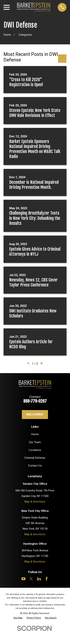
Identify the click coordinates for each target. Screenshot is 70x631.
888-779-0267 (35, 401)
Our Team (35, 442)
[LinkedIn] (39, 579)
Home (35, 434)
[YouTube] (23, 579)
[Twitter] (31, 579)
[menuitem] (18, 617)
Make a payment (35, 414)
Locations (35, 450)
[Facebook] (47, 579)
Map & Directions (34, 501)
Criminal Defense (34, 457)
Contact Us (35, 465)
